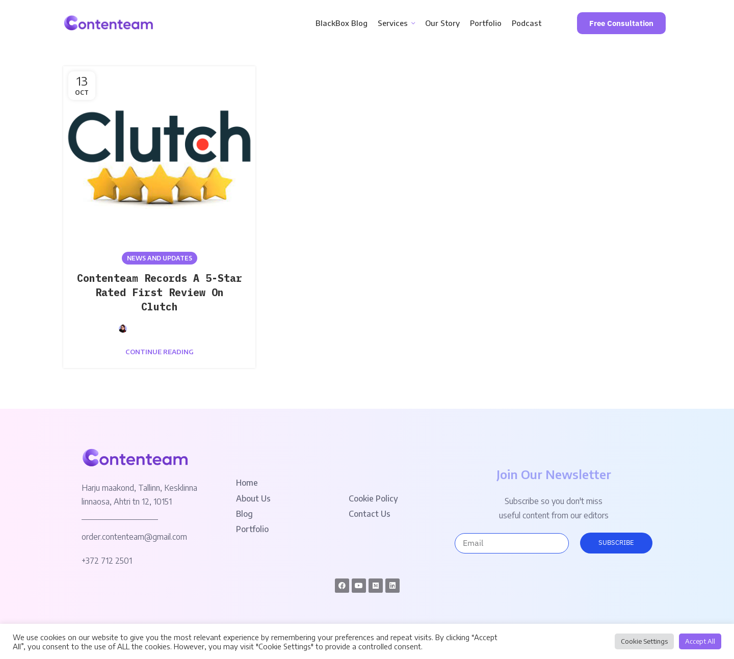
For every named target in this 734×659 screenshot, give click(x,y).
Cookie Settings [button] (644, 641)
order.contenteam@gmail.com (134, 537)
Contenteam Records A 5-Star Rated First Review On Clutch (159, 292)
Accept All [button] (700, 641)
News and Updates (159, 258)
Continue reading (159, 352)
